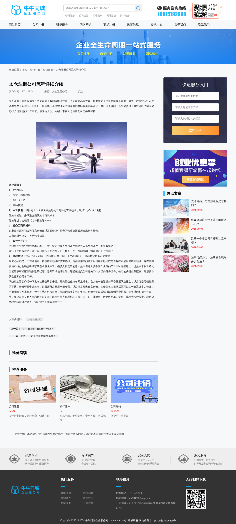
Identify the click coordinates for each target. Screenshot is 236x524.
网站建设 (111, 15)
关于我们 (180, 24)
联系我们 (204, 24)
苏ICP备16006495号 (165, 520)
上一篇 (32, 328)
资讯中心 (156, 24)
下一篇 (33, 336)
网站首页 (15, 24)
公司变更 (84, 15)
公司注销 (88, 503)
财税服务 (62, 24)
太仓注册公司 (34, 319)
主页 (24, 69)
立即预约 (195, 130)
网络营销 (85, 24)
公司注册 (70, 15)
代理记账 (97, 15)
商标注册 (125, 15)
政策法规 (133, 24)
